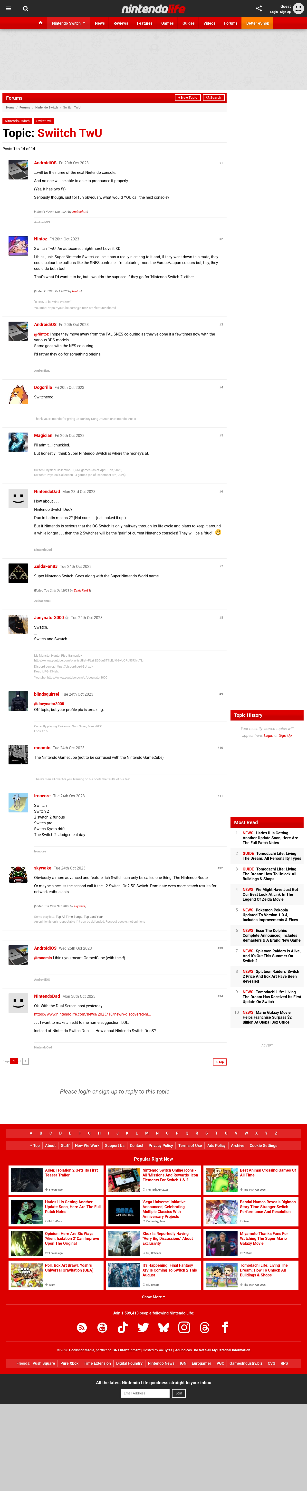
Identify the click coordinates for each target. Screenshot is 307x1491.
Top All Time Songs (69, 916)
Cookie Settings (263, 1145)
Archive (237, 1145)
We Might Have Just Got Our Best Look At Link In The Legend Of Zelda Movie (270, 894)
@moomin (43, 958)
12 (221, 868)
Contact (136, 1145)
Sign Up (285, 12)
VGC (220, 1363)
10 (221, 748)
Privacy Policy (161, 1145)
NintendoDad (47, 491)
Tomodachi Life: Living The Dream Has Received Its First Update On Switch (272, 997)
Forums (14, 98)
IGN (183, 1363)
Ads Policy (216, 1145)
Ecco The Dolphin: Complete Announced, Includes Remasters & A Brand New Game (272, 935)
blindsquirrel (46, 694)
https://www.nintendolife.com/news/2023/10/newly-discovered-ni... (92, 1014)
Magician (43, 435)
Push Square (44, 1363)
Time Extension (97, 1363)
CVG (271, 1363)
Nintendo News (161, 1363)
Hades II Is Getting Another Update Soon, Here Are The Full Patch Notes (270, 838)
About (50, 1145)
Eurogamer (201, 1363)
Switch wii (43, 121)
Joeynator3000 (49, 617)
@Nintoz (41, 334)
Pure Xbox (69, 1363)
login (84, 1091)
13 (221, 948)
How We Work (87, 1145)
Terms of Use (190, 1145)
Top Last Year (93, 916)
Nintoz (40, 238)
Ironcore (42, 795)
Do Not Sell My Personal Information (222, 1350)
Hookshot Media (81, 1350)
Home (10, 107)
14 (221, 996)
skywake (42, 867)
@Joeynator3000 (49, 703)
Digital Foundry (129, 1363)
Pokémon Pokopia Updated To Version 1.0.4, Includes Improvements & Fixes (270, 915)
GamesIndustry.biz (246, 1363)
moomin (42, 747)
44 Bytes (165, 1350)
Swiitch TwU (70, 133)
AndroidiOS (45, 162)
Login (274, 12)
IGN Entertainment (126, 1350)
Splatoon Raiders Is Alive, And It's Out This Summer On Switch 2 (272, 956)
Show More (153, 1297)
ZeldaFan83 (46, 566)
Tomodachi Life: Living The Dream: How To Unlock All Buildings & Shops (269, 874)
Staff (65, 1145)
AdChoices (183, 1350)
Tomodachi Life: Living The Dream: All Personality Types (272, 856)
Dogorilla (43, 387)
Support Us (115, 1145)
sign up (108, 1091)
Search (213, 98)
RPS (284, 1363)
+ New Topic (187, 98)
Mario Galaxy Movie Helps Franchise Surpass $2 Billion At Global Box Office (267, 1017)
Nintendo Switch (46, 107)
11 (221, 796)
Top (35, 1145)
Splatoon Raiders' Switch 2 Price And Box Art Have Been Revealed (271, 976)
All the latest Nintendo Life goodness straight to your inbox (153, 1382)
